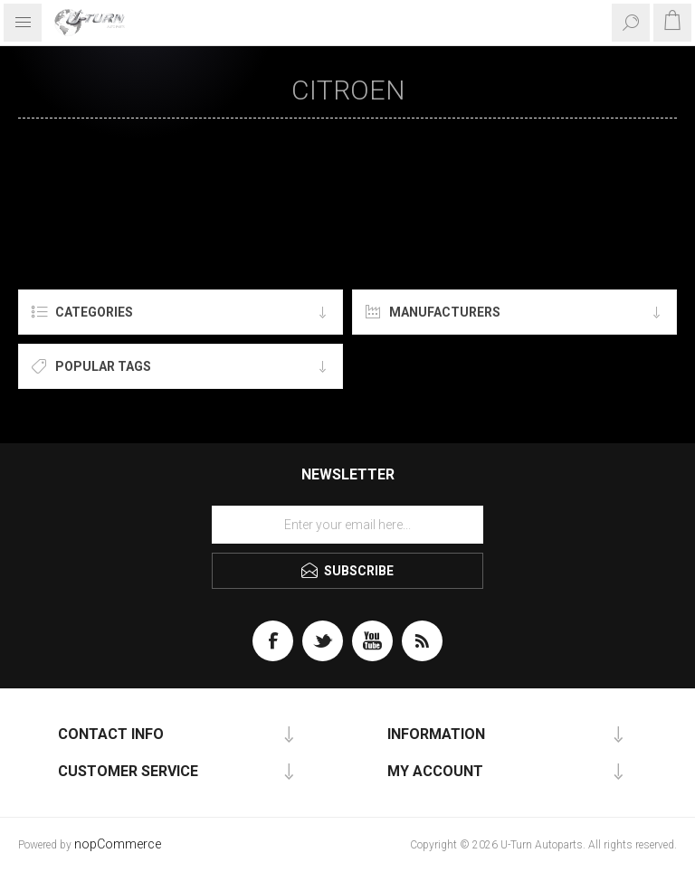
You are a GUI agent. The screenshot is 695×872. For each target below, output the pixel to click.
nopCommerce (117, 844)
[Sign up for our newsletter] (347, 525)
